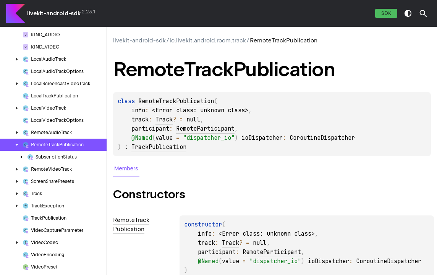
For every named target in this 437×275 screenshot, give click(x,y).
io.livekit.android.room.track (208, 40)
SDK (386, 13)
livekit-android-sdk (54, 13)
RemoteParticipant (205, 129)
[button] (423, 13)
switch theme (408, 13)
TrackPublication (158, 147)
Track (164, 119)
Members (126, 168)
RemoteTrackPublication (176, 101)
